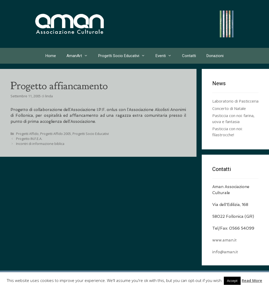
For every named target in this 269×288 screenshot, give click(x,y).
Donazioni (215, 55)
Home (50, 55)
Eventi (166, 56)
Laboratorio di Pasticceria (235, 101)
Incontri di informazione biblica (40, 143)
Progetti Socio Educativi (124, 56)
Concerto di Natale (229, 108)
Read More (252, 280)
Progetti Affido (27, 133)
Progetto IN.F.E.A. (29, 138)
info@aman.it (225, 252)
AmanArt (79, 56)
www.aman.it (224, 240)
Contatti (189, 55)
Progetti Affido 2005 (55, 133)
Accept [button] (232, 280)
